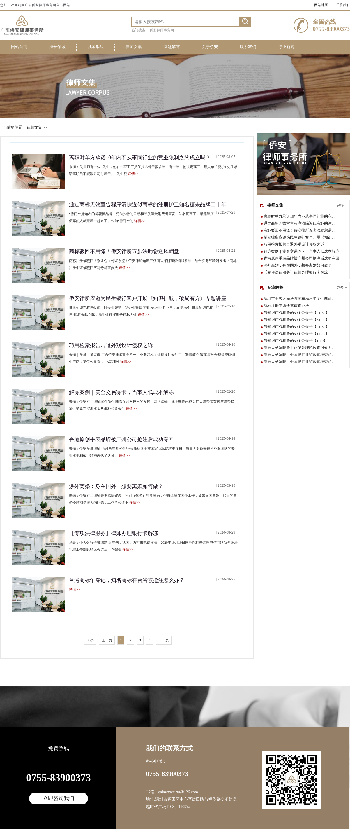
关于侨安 (210, 47)
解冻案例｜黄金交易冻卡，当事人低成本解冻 (121, 392)
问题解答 (172, 47)
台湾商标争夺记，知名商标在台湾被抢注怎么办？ (126, 580)
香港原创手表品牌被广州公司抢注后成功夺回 (121, 439)
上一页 (107, 640)
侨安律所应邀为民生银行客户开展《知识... (299, 237)
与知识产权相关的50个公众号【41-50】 (296, 312)
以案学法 (95, 47)
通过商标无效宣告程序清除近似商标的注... (299, 223)
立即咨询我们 (58, 798)
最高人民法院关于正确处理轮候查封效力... (299, 347)
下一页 (163, 640)
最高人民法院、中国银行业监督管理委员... (299, 354)
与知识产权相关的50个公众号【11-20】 (296, 333)
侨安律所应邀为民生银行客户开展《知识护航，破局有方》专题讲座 (147, 298)
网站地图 (321, 5)
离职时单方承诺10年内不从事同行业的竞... (299, 216)
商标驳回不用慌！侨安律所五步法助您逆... (299, 230)
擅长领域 (57, 47)
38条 (90, 640)
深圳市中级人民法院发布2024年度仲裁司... (299, 298)
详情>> (133, 174)
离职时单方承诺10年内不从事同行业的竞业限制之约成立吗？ (140, 157)
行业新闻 (286, 47)
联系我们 (343, 5)
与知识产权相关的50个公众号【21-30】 (296, 326)
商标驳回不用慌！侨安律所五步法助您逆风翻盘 (124, 251)
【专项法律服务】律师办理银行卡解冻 (113, 533)
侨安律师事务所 (162, 30)
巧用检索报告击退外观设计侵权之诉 (111, 345)
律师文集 (133, 47)
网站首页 (19, 47)
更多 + (341, 205)
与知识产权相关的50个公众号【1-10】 (295, 340)
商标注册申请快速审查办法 (286, 305)
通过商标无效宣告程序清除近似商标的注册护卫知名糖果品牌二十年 (147, 204)
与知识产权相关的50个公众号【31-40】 (296, 319)
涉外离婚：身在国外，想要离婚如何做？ (116, 486)
